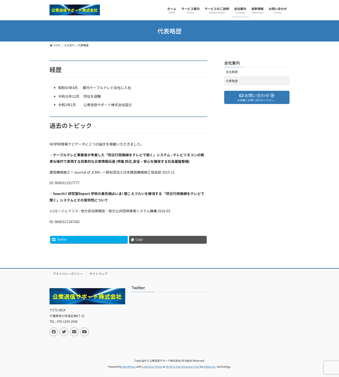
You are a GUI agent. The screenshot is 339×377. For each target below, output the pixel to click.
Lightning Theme (152, 366)
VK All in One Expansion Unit (183, 366)
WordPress (129, 366)
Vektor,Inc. (209, 366)
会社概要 (232, 72)
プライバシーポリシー (68, 274)
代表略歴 (232, 81)
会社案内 (232, 62)
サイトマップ (98, 274)
